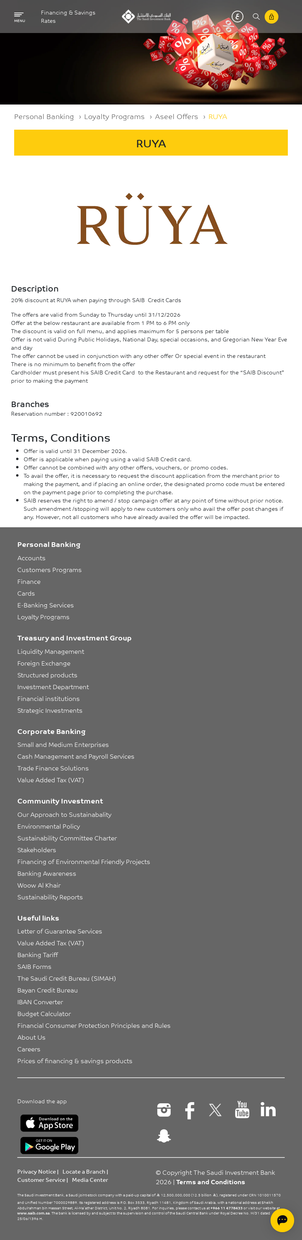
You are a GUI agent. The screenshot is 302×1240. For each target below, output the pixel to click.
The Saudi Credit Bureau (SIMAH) (66, 977)
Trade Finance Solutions (53, 767)
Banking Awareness (46, 873)
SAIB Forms (34, 966)
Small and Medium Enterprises (63, 744)
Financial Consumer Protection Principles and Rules (94, 1025)
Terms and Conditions (210, 1181)
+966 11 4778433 (226, 1208)
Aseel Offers (176, 116)
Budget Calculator (44, 1013)
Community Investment (60, 800)
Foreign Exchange (43, 662)
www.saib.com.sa (33, 1213)
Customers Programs (49, 569)
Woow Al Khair (39, 884)
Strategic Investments (50, 709)
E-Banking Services (45, 604)
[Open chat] (282, 1220)
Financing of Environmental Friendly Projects (83, 861)
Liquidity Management (50, 651)
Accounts (31, 557)
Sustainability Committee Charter (67, 837)
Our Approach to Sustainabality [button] (64, 814)
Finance (29, 581)
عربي (237, 16)
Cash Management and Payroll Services (75, 755)
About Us (31, 1036)
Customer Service (41, 1179)
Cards (26, 592)
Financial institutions (48, 698)
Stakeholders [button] (36, 849)
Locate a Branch (84, 1171)
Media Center (90, 1179)
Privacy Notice (36, 1171)
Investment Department (53, 686)
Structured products (47, 674)
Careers (29, 1048)
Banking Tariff (37, 954)
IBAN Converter (40, 1001)
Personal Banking (44, 116)
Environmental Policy (48, 825)
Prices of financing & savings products (75, 1060)
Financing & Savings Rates (68, 16)
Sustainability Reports (50, 896)
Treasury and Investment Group (74, 637)
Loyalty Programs (114, 116)
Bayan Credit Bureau (47, 989)
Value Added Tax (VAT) (50, 779)
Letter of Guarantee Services (59, 930)
